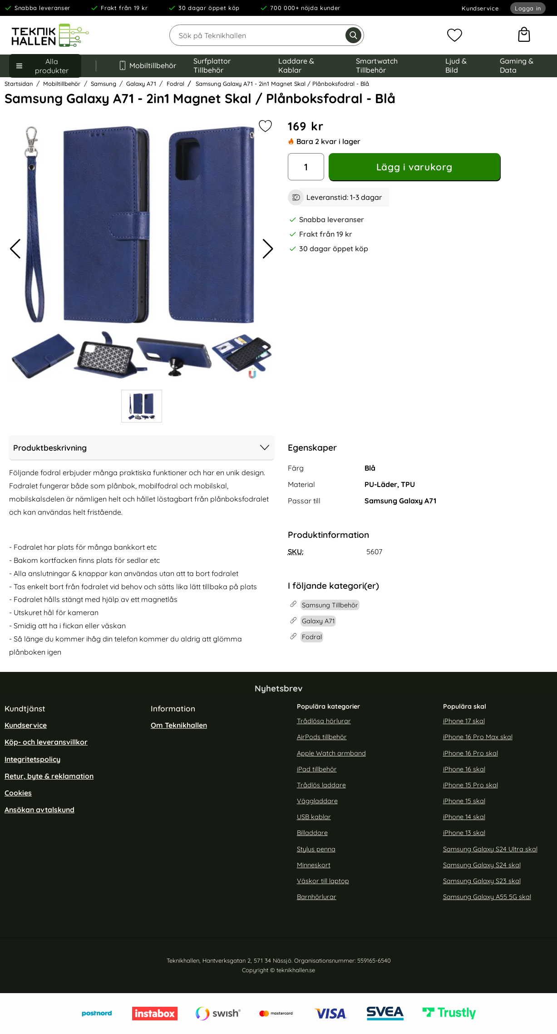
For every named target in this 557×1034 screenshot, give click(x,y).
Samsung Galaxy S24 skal (482, 865)
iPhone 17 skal (464, 721)
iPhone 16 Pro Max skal (478, 737)
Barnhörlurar (316, 897)
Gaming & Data (516, 65)
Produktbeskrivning (141, 447)
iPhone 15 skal (464, 801)
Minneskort (313, 865)
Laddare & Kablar (296, 65)
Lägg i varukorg (414, 167)
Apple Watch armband (331, 753)
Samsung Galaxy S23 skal (482, 881)
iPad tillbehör (317, 769)
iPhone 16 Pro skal (470, 753)
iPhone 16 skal (464, 769)
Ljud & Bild (456, 65)
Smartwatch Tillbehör (377, 65)
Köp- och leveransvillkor (46, 742)
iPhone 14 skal (464, 817)
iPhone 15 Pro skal (470, 785)
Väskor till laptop (323, 881)
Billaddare (312, 833)
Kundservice (480, 8)
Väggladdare (317, 801)
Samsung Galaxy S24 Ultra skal (490, 849)
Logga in (528, 8)
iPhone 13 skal (464, 833)
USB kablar (314, 817)
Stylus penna (316, 849)
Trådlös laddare (321, 785)
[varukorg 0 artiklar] (524, 35)
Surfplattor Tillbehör (212, 65)
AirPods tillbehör (322, 737)
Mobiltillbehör (144, 65)
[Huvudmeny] (45, 66)
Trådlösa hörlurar (324, 721)
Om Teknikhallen (179, 725)
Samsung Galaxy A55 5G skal (487, 897)
